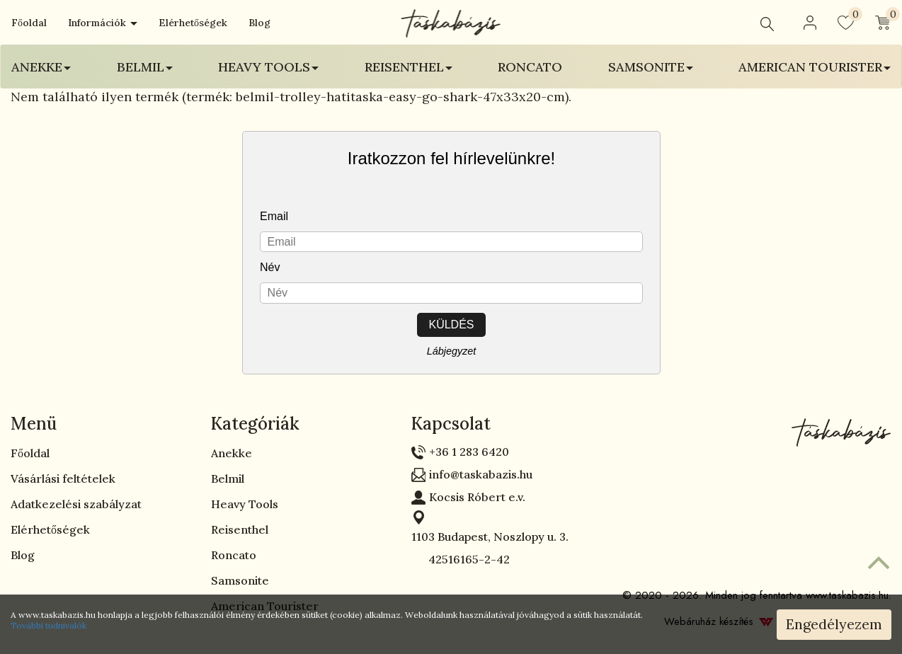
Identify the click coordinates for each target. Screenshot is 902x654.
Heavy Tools (244, 504)
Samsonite (240, 580)
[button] (810, 22)
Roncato (530, 67)
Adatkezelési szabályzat (76, 504)
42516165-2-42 (460, 559)
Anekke (231, 453)
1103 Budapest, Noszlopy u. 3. (490, 536)
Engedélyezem (834, 624)
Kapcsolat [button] (451, 424)
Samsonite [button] (650, 67)
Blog (259, 22)
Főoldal (29, 22)
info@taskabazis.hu (480, 474)
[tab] (100, 424)
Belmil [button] (145, 67)
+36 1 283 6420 (469, 451)
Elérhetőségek (193, 22)
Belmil (227, 478)
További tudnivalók (48, 625)
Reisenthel (239, 529)
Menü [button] (34, 424)
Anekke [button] (41, 67)
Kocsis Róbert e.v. (477, 497)
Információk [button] (102, 22)
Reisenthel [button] (408, 67)
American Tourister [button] (814, 67)
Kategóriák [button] (255, 424)
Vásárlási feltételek (63, 478)
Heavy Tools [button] (268, 67)
